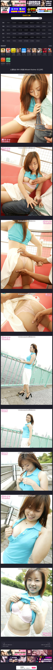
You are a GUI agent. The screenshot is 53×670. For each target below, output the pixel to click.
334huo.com (26, 16)
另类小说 (38, 37)
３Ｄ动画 (26, 26)
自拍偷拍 (14, 26)
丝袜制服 (38, 26)
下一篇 (45, 645)
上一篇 (8, 645)
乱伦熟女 (43, 30)
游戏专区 (26, 22)
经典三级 (38, 30)
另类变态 (49, 30)
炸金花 (38, 22)
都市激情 (8, 37)
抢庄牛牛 (49, 22)
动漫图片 (26, 33)
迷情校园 (32, 37)
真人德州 (14, 22)
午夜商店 (14, 40)
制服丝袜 (32, 30)
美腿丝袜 (32, 33)
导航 (3, 41)
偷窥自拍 (8, 33)
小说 (3, 37)
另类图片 (49, 33)
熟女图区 (43, 33)
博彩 (3, 22)
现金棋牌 (43, 22)
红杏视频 (32, 40)
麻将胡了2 (32, 22)
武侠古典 (26, 37)
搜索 (40, 18)
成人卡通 (20, 30)
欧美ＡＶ (20, 26)
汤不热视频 (26, 40)
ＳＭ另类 (49, 26)
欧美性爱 (26, 30)
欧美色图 (20, 33)
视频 (3, 26)
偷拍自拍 (14, 30)
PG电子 (8, 22)
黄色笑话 (43, 37)
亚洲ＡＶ (8, 26)
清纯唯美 (38, 33)
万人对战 (20, 22)
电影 (3, 30)
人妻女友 (20, 37)
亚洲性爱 (8, 30)
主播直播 (43, 26)
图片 (3, 33)
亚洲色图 (14, 33)
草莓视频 (20, 40)
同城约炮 (8, 40)
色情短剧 (38, 40)
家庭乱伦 (14, 37)
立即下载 (33, 667)
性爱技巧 (49, 37)
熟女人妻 (32, 26)
